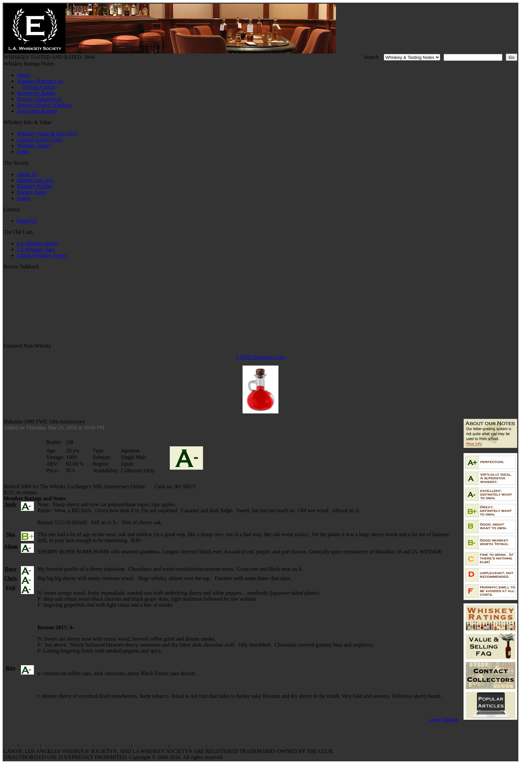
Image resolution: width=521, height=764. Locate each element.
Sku (10, 534)
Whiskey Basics (34, 145)
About (197, 745)
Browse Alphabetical (39, 99)
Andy (10, 504)
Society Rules (31, 192)
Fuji (10, 587)
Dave (11, 569)
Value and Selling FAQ (66, 745)
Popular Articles (112, 745)
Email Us (27, 221)
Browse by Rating (36, 93)
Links (23, 151)
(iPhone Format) (39, 87)
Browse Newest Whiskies (44, 105)
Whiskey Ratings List (40, 81)
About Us (27, 174)
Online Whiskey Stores (41, 255)
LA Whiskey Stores (37, 243)
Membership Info (35, 180)
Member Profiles (35, 186)
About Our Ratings (37, 111)
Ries (10, 668)
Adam (11, 546)
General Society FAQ (39, 139)
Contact (179, 745)
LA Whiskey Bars (36, 249)
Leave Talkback (444, 719)
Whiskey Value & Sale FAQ (47, 133)
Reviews (29, 745)
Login (23, 198)
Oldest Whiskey (150, 745)
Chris (10, 578)
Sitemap (216, 745)
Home (23, 75)
